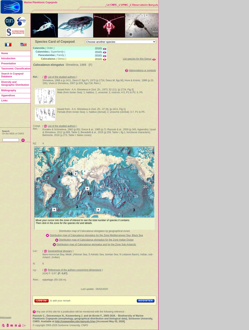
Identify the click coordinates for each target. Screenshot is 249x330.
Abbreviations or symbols (142, 70)
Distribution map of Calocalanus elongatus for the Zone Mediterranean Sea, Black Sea (96, 235)
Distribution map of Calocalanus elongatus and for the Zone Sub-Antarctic (96, 244)
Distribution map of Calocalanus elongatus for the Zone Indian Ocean (96, 239)
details (98, 48)
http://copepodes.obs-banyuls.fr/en (75, 321)
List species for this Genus (137, 58)
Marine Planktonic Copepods (40, 2)
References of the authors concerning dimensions (74, 270)
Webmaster (5, 317)
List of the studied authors (62, 77)
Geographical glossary (60, 251)
